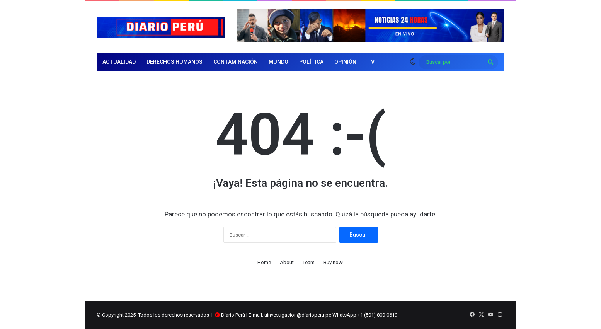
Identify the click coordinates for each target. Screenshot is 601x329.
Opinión (345, 62)
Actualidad (119, 62)
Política (311, 62)
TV (371, 62)
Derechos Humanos (174, 62)
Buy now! (333, 262)
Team (309, 262)
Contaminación (235, 62)
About (287, 262)
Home (264, 262)
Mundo (278, 62)
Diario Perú (233, 315)
